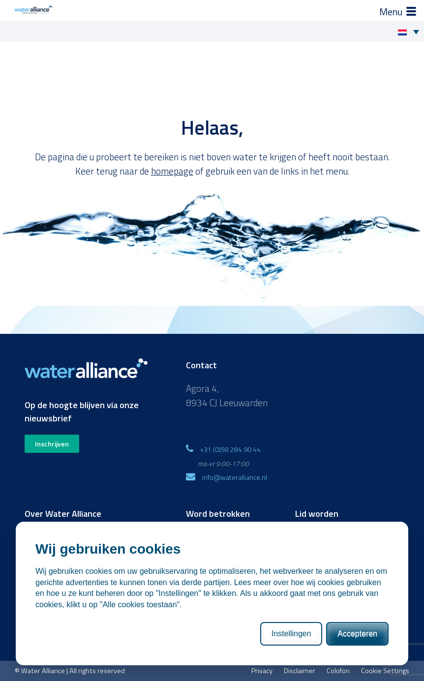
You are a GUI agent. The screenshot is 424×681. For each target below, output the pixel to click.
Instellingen (291, 633)
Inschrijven (52, 444)
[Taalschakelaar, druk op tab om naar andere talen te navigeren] (411, 31)
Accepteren (357, 633)
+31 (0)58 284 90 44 (230, 449)
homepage (172, 171)
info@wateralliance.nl (234, 477)
